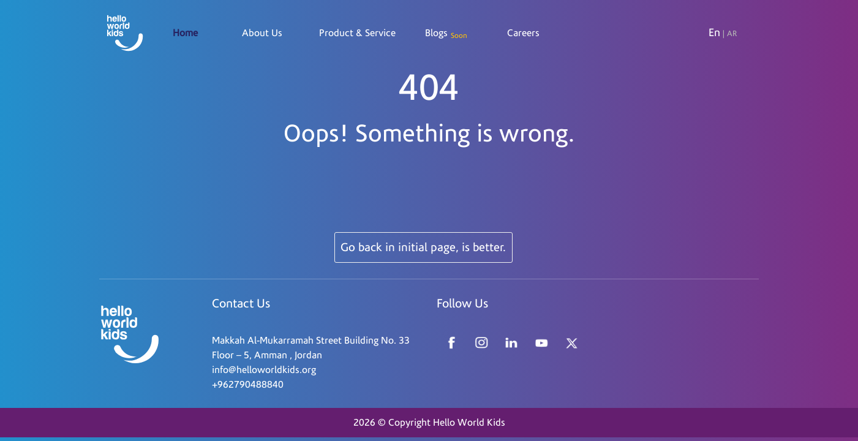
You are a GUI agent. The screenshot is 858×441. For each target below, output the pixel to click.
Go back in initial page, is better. (423, 247)
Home (185, 33)
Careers (523, 33)
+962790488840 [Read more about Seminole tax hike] (248, 384)
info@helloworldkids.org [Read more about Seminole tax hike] (264, 369)
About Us (262, 33)
